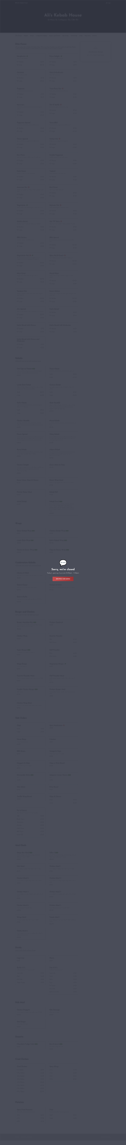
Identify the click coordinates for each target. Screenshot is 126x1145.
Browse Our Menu (63, 579)
